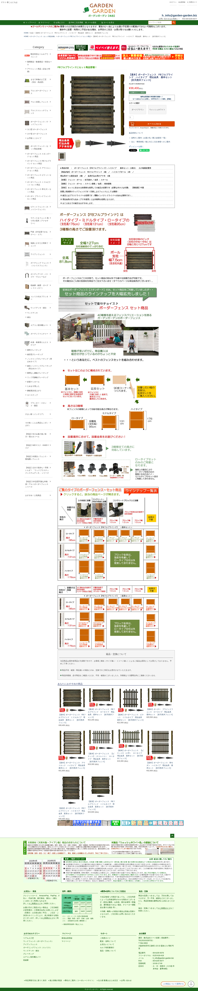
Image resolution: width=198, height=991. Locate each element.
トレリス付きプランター (39, 298)
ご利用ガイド (192, 2)
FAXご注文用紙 (76, 22)
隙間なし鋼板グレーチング (37, 373)
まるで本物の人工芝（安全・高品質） (38, 80)
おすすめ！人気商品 (33, 495)
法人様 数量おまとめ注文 (108, 980)
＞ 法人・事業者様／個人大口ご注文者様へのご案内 (149, 142)
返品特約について (136, 133)
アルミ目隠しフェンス (39, 102)
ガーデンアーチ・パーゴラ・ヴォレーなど (39, 275)
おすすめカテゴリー (32, 933)
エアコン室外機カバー (39, 325)
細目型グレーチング (35, 354)
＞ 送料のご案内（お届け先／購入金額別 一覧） (148, 138)
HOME (26, 33)
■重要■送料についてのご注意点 (113, 891)
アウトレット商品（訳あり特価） (38, 70)
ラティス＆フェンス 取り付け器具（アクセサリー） (40, 220)
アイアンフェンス (38, 254)
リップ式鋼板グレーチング (37, 377)
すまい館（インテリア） (35, 414)
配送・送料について (108, 941)
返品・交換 (143, 891)
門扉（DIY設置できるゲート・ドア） (39, 233)
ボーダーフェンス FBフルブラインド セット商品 (74, 36)
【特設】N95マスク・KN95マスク (37, 446)
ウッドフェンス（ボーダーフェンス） (38, 941)
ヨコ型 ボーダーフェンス (37, 129)
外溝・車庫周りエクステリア (39, 343)
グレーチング (28, 954)
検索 (174, 22)
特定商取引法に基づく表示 (35, 980)
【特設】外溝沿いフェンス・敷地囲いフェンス (36, 457)
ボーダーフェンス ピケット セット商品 (39, 176)
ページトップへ (172, 836)
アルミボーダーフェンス (39, 92)
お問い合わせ (126, 980)
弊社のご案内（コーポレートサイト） (80, 980)
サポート (104, 933)
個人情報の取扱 (55, 980)
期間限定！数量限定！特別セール (39, 63)
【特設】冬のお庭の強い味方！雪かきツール (35, 435)
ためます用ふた (33, 386)
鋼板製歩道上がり (34, 391)
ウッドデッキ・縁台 (38, 308)
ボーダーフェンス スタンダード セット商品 (39, 155)
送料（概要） (67, 891)
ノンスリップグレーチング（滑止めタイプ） (39, 360)
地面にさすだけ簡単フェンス (39, 244)
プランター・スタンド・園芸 (38, 404)
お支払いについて (107, 944)
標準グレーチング (34, 350)
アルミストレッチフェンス (39, 111)
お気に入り (59, 22)
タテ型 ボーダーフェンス (37, 134)
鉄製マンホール (33, 382)
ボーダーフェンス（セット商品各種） (43, 36)
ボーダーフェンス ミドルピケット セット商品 (39, 183)
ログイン (173, 2)
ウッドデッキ (32, 313)
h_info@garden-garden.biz (179, 15)
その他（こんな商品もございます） (36, 424)
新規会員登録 (67, 938)
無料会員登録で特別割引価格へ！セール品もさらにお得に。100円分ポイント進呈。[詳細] (152, 98)
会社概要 (142, 933)
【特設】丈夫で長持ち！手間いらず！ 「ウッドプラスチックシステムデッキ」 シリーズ (37, 470)
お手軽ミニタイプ (34, 138)
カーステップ (32, 395)
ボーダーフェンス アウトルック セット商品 (39, 169)
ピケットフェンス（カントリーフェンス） (39, 208)
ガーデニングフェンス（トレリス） (37, 947)
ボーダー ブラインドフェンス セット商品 (39, 197)
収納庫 (26, 960)
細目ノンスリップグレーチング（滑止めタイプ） (39, 367)
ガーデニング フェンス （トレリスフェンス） (41, 264)
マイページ (43, 22)
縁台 (29, 317)
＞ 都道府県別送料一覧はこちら (72, 924)
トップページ (29, 22)
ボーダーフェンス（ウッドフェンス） (39, 123)
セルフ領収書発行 (107, 947)
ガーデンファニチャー (39, 334)
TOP (191, 983)
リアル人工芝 (28, 938)
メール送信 (90, 22)
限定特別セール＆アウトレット (39, 55)
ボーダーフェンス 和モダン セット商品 (39, 190)
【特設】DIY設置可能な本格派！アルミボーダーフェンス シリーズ (36, 484)
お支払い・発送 (30, 891)
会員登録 (182, 2)
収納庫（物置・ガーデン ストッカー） (39, 286)
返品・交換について (108, 951)
